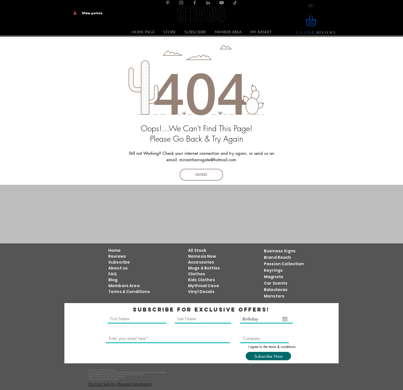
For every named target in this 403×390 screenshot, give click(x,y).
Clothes (196, 274)
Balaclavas (275, 289)
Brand (270, 257)
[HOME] (201, 175)
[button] (169, 32)
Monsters (274, 296)
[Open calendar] (285, 319)
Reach (284, 257)
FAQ (112, 274)
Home (114, 250)
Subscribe (119, 262)
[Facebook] (194, 2)
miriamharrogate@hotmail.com (207, 159)
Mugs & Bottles (204, 268)
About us (118, 268)
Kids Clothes (201, 280)
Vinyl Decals (201, 291)
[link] (317, 20)
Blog (113, 280)
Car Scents (275, 283)
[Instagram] (181, 2)
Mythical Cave (203, 286)
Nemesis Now (202, 256)
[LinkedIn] (208, 2)
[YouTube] (221, 2)
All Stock (197, 250)
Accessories (201, 262)
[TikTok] (235, 2)
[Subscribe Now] (268, 356)
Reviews (117, 256)
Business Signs (280, 251)
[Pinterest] (167, 2)
